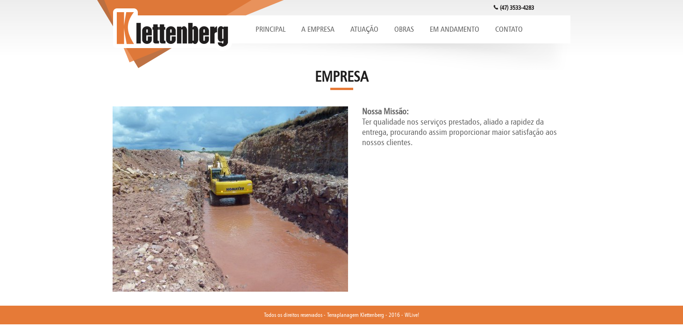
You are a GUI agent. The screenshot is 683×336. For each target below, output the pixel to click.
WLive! (412, 314)
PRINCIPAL (270, 29)
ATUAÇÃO (364, 29)
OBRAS (404, 29)
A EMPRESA (317, 29)
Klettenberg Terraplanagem (172, 29)
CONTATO (509, 29)
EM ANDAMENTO (454, 29)
